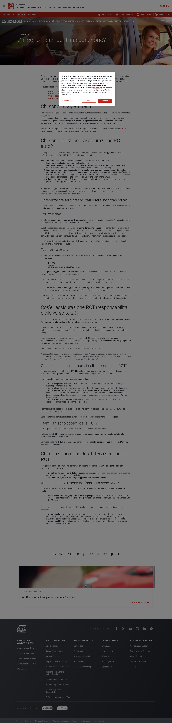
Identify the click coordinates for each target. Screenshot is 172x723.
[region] (87, 89)
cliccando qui (97, 88)
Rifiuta (89, 101)
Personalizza (66, 101)
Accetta (105, 101)
